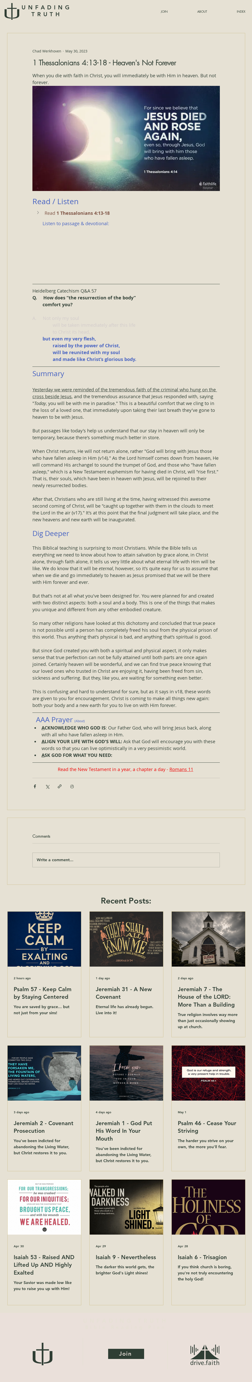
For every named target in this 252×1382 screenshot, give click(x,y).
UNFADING (47, 11)
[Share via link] (59, 786)
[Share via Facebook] (34, 786)
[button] (229, 11)
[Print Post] (72, 786)
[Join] (126, 1354)
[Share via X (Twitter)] (47, 786)
